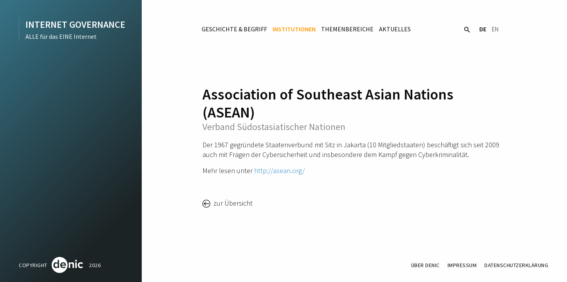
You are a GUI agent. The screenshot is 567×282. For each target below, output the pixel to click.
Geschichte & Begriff (234, 29)
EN (495, 29)
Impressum (462, 265)
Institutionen (294, 29)
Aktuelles (395, 29)
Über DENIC (425, 265)
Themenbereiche (347, 29)
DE (482, 29)
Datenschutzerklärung (516, 265)
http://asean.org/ (279, 170)
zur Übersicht (232, 203)
